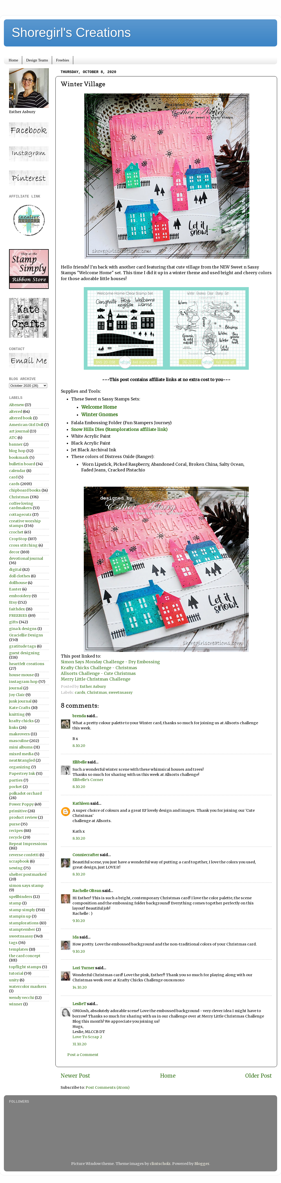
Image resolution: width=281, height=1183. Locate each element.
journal (15, 688)
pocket (15, 786)
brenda (79, 716)
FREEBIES (18, 615)
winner (15, 1004)
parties (16, 780)
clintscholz (160, 1163)
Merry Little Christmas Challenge (95, 679)
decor (14, 552)
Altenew (16, 405)
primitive (18, 811)
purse (14, 824)
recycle (15, 837)
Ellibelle (79, 762)
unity (14, 980)
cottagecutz (20, 514)
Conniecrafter (85, 855)
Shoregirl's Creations (71, 32)
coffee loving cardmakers (21, 505)
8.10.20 (78, 745)
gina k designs (23, 628)
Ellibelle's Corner (87, 779)
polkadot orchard (25, 793)
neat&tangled (22, 760)
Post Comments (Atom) (108, 1087)
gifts (13, 622)
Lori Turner (83, 968)
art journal (19, 431)
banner (16, 444)
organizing (19, 767)
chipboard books (25, 490)
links (13, 727)
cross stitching (23, 545)
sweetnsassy (121, 692)
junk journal (20, 701)
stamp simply (22, 910)
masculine (19, 740)
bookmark (19, 457)
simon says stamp (26, 885)
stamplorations (24, 923)
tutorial (16, 973)
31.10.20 (79, 1044)
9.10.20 (78, 920)
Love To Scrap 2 (87, 1037)
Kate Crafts (19, 707)
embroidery (20, 596)
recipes (16, 830)
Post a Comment (82, 1054)
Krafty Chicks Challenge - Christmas (99, 667)
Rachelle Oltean (86, 890)
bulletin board (22, 464)
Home (13, 60)
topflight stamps (25, 967)
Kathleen (80, 803)
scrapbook (19, 861)
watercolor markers (27, 986)
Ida (75, 937)
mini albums (21, 747)
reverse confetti (24, 855)
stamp (15, 903)
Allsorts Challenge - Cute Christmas (98, 673)
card (13, 477)
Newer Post (75, 1075)
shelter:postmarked (27, 874)
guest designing (24, 653)
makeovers (19, 734)
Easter (15, 589)
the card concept (24, 955)
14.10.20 (79, 987)
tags (13, 942)
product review (23, 817)
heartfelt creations (26, 663)
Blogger (201, 1163)
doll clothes (19, 576)
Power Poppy (21, 804)
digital (15, 569)
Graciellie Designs (26, 635)
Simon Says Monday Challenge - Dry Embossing (110, 661)
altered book (20, 418)
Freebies (62, 60)
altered (15, 411)
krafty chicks (21, 721)
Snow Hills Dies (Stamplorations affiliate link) (119, 429)
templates (18, 949)
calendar (17, 470)
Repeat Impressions (28, 843)
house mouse (21, 675)
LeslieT (79, 1003)
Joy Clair (17, 694)
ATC (13, 437)
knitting (17, 714)
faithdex (17, 609)
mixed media (21, 754)
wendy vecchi (21, 997)
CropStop (18, 539)
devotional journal (26, 558)
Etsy (13, 602)
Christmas (97, 692)
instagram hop (23, 681)
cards (80, 692)
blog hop (17, 450)
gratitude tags (22, 646)
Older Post (258, 1075)
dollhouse (18, 582)
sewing (16, 868)
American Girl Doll (26, 424)
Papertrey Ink (22, 773)
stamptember (22, 929)
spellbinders (20, 896)
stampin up (20, 916)
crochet (16, 532)
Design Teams (37, 60)
